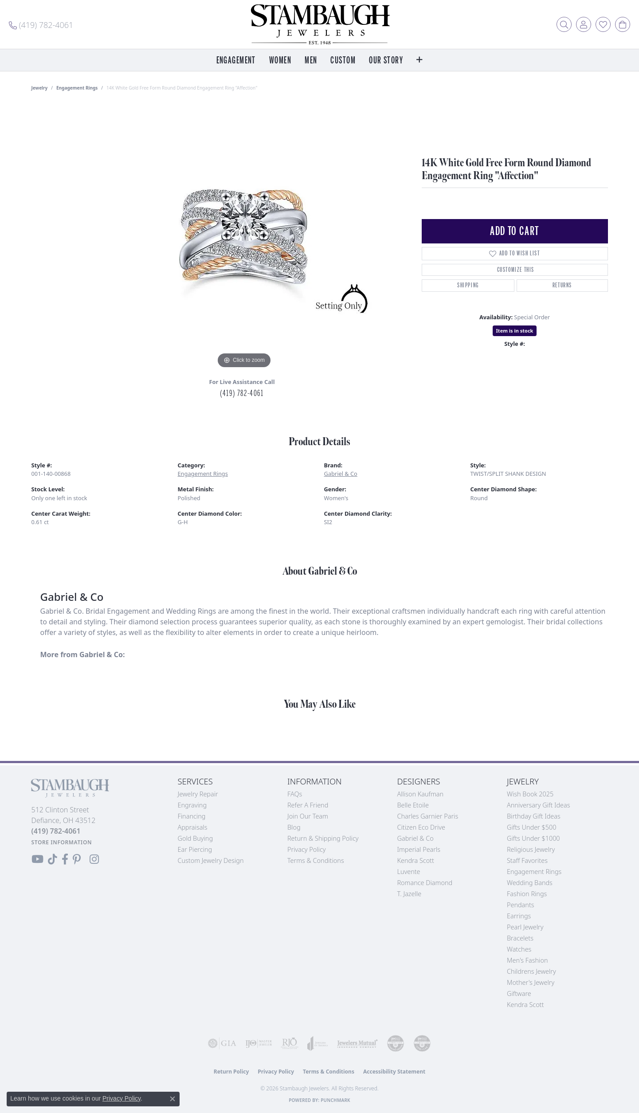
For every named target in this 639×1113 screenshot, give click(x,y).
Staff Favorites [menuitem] (527, 860)
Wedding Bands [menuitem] (530, 882)
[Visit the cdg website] (395, 1043)
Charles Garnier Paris (428, 816)
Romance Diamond (425, 882)
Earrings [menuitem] (519, 916)
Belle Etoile (413, 805)
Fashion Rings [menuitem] (527, 894)
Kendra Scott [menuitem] (525, 1004)
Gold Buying (195, 838)
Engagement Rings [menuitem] (534, 871)
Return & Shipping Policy (323, 838)
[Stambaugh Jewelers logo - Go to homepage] (320, 24)
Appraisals (193, 827)
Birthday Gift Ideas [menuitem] (534, 816)
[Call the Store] (56, 831)
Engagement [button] (236, 60)
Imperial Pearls (419, 849)
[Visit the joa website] (317, 1043)
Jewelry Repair (198, 794)
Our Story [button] (386, 60)
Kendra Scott (415, 860)
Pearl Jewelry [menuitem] (525, 927)
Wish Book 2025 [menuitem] (530, 794)
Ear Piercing (195, 849)
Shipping (468, 285)
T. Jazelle (409, 894)
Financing (192, 816)
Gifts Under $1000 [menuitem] (533, 838)
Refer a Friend (307, 805)
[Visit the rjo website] (289, 1043)
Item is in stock (514, 330)
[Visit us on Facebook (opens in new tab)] (65, 859)
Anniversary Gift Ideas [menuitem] (538, 805)
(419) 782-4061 (241, 393)
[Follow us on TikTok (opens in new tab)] (52, 859)
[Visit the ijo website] (258, 1043)
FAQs (294, 794)
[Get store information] (61, 842)
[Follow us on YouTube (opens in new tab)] (37, 859)
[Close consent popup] (172, 1098)
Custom (343, 60)
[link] (41, 24)
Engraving (192, 805)
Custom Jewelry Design (211, 860)
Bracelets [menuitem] (520, 938)
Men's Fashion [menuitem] (527, 960)
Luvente (408, 871)
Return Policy (231, 1071)
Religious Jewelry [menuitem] (531, 849)
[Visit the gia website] (222, 1043)
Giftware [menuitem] (519, 993)
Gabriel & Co (340, 474)
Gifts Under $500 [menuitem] (531, 827)
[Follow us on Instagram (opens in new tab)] (94, 859)
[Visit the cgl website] (422, 1043)
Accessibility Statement (394, 1071)
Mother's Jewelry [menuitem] (530, 982)
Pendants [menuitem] (520, 905)
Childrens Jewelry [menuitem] (531, 971)
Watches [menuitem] (519, 949)
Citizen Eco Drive (421, 827)
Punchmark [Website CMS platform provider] (335, 1100)
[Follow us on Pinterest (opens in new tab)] (77, 859)
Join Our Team (307, 816)
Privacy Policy (306, 849)
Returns (562, 285)
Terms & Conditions (315, 860)
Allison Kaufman (420, 794)
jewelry (39, 88)
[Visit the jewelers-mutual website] (357, 1043)
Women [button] (280, 60)
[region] (244, 238)
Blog (294, 827)
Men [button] (311, 60)
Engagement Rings (77, 88)
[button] (564, 24)
